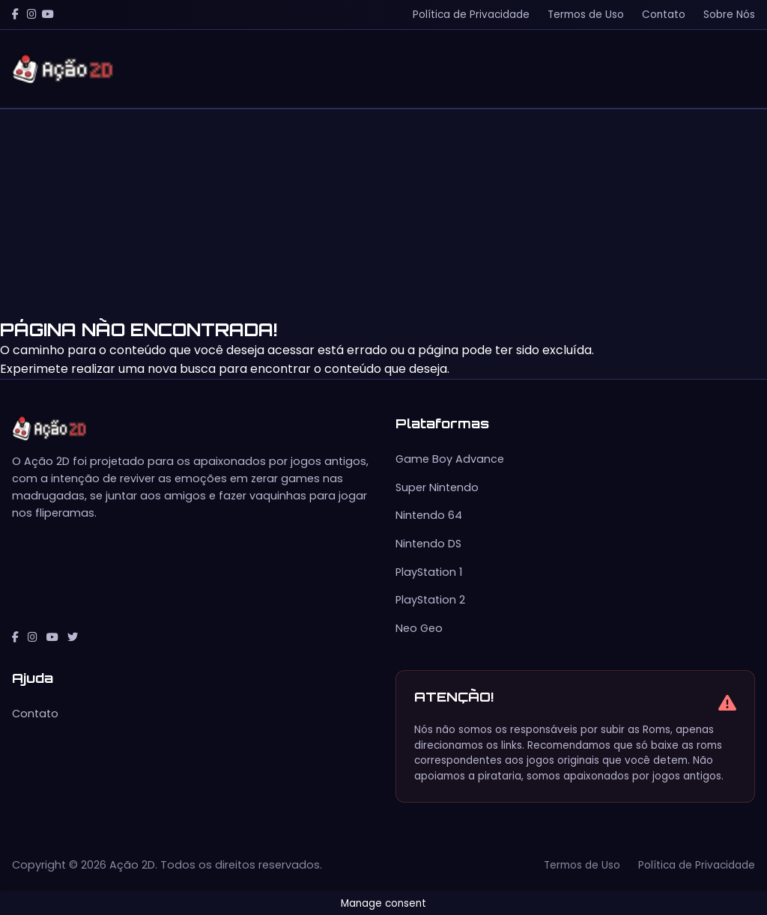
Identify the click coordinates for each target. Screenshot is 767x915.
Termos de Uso (586, 14)
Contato (663, 14)
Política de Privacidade (471, 14)
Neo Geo (419, 628)
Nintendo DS (428, 543)
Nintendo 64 (428, 515)
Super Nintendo (437, 487)
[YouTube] (48, 14)
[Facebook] (15, 14)
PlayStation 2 (430, 599)
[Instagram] (32, 14)
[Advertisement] (383, 214)
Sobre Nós (729, 14)
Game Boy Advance (449, 459)
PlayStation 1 (428, 572)
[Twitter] (72, 637)
